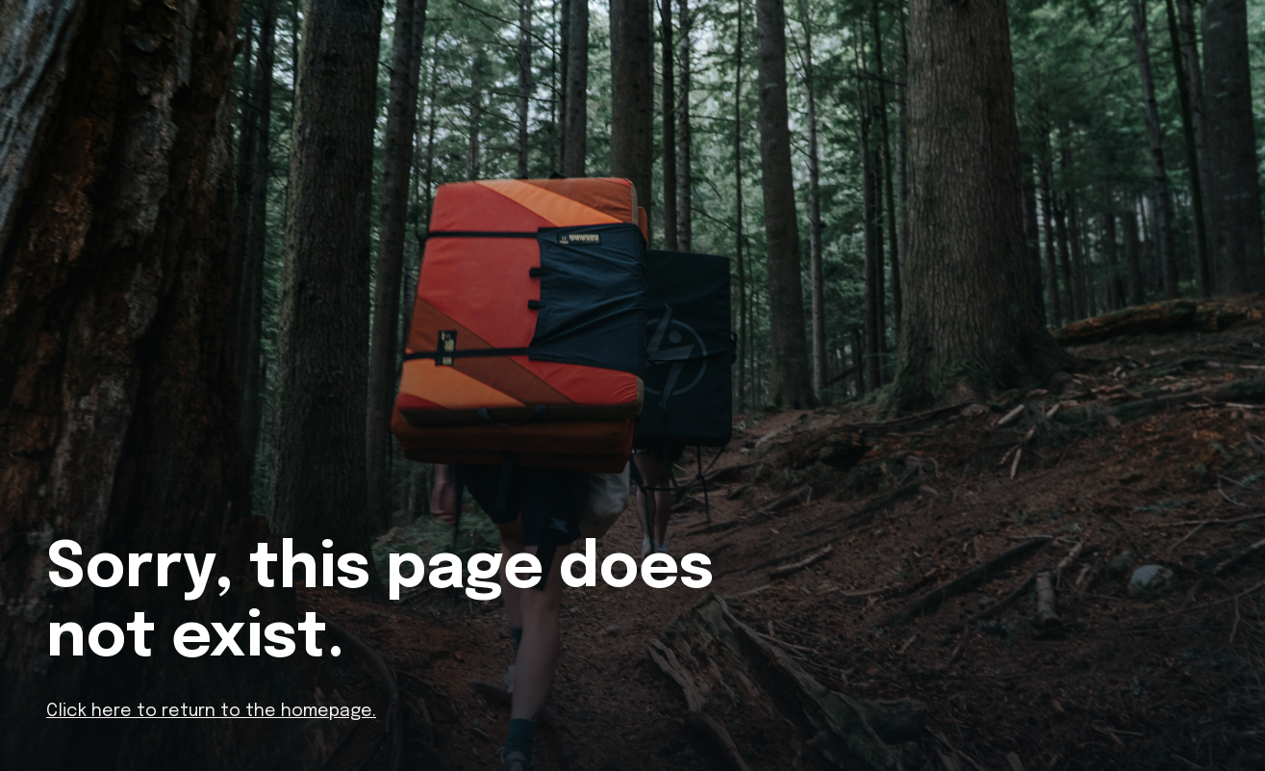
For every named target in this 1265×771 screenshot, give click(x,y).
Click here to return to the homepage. (211, 711)
